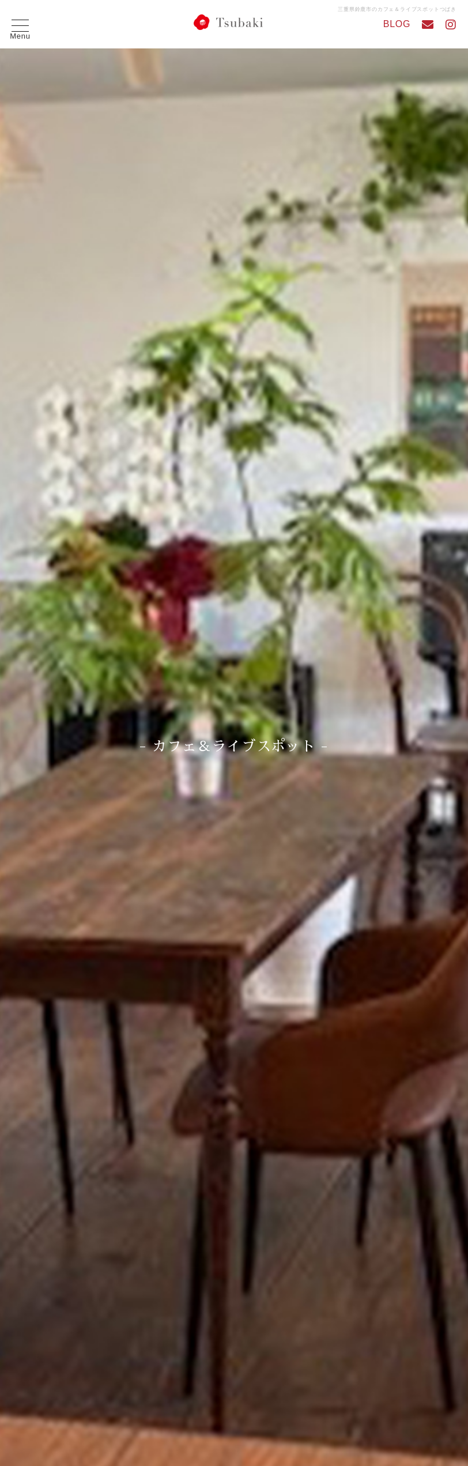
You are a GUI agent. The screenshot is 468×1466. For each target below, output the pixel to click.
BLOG (397, 24)
